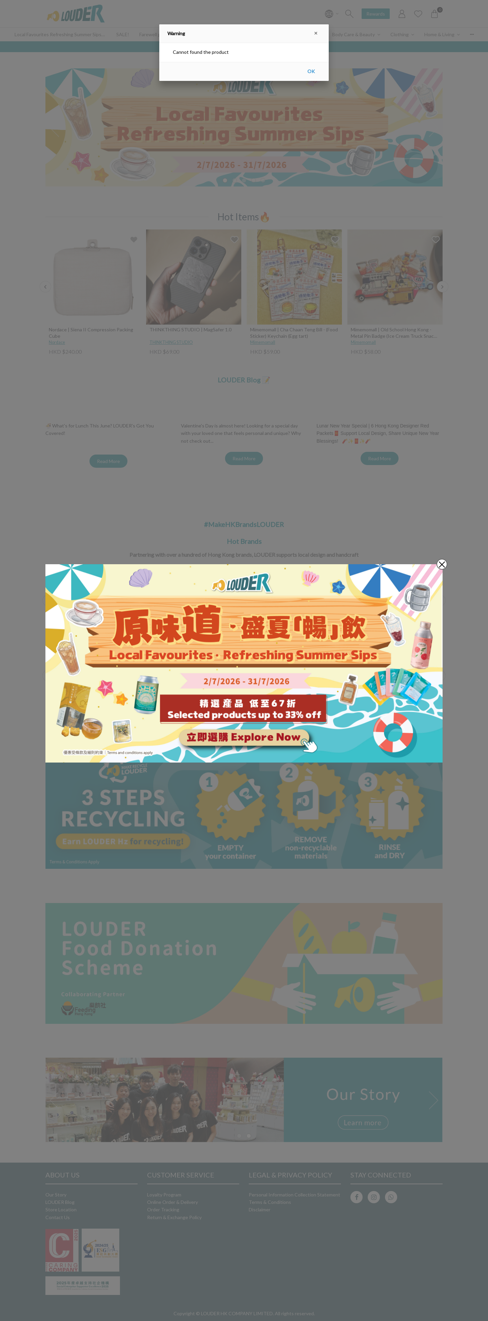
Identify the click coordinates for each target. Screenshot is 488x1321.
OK (311, 71)
